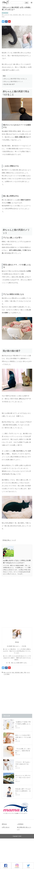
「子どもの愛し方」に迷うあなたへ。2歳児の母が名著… (23, 751)
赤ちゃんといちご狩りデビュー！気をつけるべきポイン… (23, 777)
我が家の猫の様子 (9, 84)
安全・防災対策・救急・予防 (17, 14)
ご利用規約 (20, 824)
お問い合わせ (5, 827)
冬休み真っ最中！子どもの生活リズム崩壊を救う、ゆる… (23, 791)
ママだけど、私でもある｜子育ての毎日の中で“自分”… (23, 764)
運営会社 (4, 824)
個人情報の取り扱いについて (24, 828)
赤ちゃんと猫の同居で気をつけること (15, 78)
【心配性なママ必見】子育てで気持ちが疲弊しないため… (23, 724)
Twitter (28, 867)
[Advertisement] (17, 606)
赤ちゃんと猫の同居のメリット (13, 81)
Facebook (5, 867)
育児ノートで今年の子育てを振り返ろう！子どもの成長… (23, 737)
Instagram (17, 867)
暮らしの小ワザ (5, 14)
